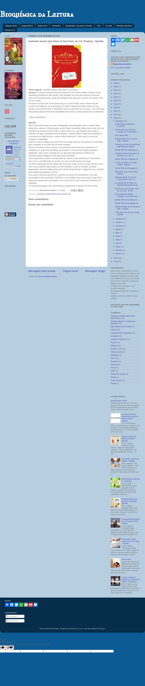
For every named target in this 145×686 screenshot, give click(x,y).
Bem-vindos (126, 559)
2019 (115, 108)
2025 (115, 87)
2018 (115, 111)
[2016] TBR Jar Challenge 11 (126, 200)
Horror (113, 358)
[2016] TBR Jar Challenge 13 (126, 159)
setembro (120, 226)
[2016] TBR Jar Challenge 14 (126, 150)
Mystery (114, 346)
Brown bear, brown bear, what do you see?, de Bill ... (127, 190)
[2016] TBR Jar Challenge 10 (126, 203)
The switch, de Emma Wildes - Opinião (130, 460)
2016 (115, 118)
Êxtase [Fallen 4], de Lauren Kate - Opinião (126, 140)
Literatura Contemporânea (121, 333)
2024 (115, 90)
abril (117, 243)
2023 (115, 94)
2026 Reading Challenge (13, 142)
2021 (115, 101)
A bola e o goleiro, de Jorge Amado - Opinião (126, 164)
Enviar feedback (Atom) (47, 276)
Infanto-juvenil (116, 352)
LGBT (113, 371)
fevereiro (119, 250)
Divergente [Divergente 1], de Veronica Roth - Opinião (131, 521)
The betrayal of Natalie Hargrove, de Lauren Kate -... (127, 195)
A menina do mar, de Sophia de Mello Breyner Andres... (127, 145)
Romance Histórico (118, 374)
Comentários (12, 621)
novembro (120, 219)
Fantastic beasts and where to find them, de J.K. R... (127, 154)
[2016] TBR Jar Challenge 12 (126, 168)
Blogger (102, 629)
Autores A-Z (10, 30)
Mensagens (12, 616)
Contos (113, 330)
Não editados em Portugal (121, 327)
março (118, 247)
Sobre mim (42, 26)
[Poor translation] (9, 647)
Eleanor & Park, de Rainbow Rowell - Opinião (129, 439)
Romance (114, 361)
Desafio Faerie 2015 (119, 401)
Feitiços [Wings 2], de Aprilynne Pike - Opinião (127, 208)
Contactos (56, 26)
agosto (118, 229)
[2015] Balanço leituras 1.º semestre (131, 480)
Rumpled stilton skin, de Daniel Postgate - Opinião (130, 501)
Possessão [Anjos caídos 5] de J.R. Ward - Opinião (131, 541)
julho (118, 233)
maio (118, 240)
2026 (115, 83)
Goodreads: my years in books (78, 26)
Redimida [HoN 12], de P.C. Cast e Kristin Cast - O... (126, 178)
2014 (115, 261)
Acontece (114, 336)
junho (118, 236)
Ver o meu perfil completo (121, 68)
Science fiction (116, 380)
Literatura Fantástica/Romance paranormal (54, 194)
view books (18, 166)
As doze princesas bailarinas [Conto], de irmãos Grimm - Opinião (130, 417)
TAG (99, 26)
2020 (115, 104)
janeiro (118, 254)
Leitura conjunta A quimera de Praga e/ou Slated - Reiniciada (131, 579)
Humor (113, 368)
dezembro (120, 121)
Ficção (113, 342)
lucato (80, 629)
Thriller (113, 384)
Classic (114, 377)
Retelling (114, 355)
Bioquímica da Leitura (36, 14)
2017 (115, 115)
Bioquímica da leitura (122, 64)
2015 (115, 258)
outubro (119, 222)
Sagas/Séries (27, 26)
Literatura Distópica (118, 339)
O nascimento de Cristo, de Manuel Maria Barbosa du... (127, 184)
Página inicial (11, 26)
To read (108, 26)
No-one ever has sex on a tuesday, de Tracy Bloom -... (127, 131)
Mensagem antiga (95, 271)
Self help (114, 365)
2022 (115, 97)
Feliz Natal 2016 (121, 135)
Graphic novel (116, 349)
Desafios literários (124, 26)
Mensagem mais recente (42, 271)
